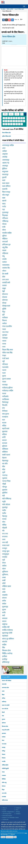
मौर (3, 531)
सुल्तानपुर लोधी (7, 633)
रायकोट (4, 557)
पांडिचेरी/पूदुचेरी (5, 768)
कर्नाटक (3, 737)
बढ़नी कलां (5, 428)
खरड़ (3, 204)
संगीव (4, 601)
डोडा (3, 277)
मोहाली (4, 528)
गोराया (4, 224)
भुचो (3, 472)
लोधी (3, 583)
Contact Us (18, 807)
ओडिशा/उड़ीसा (5, 765)
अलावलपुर (5, 160)
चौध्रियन (4, 239)
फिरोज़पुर (5, 402)
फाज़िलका (5, 399)
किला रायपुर (6, 192)
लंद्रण (4, 569)
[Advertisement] (14, 55)
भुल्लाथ (4, 478)
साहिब (4, 645)
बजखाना (5, 417)
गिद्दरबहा (5, 215)
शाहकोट (5, 595)
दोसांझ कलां (6, 306)
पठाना (4, 370)
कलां (3, 180)
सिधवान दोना (6, 650)
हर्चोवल (4, 656)
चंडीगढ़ (3, 698)
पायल (4, 382)
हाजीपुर (4, 659)
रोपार (4, 563)
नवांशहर (5, 338)
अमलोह (4, 157)
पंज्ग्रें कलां (5, 358)
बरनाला (4, 443)
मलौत (4, 510)
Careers (4, 809)
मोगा (3, 522)
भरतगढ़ (4, 475)
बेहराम (4, 458)
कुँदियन (4, 169)
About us (4, 807)
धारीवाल (5, 317)
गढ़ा (3, 209)
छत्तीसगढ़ (4, 701)
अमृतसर (5, 154)
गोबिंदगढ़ (5, 221)
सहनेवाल (5, 636)
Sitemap (18, 811)
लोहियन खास (6, 586)
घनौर (3, 227)
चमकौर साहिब (6, 233)
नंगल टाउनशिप (7, 326)
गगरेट (4, 207)
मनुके (4, 501)
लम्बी (3, 580)
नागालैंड (3, 761)
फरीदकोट (5, 396)
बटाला (4, 423)
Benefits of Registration (8, 811)
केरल (3, 740)
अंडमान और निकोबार (6, 680)
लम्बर (4, 577)
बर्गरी (4, 437)
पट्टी (3, 361)
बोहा (3, 469)
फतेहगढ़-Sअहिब (7, 391)
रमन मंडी (5, 542)
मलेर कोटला (6, 504)
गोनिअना (5, 218)
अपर (3, 148)
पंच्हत (4, 355)
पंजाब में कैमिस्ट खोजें (19, 9)
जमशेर (4, 259)
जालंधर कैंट (6, 268)
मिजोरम (3, 758)
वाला (3, 589)
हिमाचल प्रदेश (5, 726)
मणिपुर (3, 751)
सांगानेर (4, 642)
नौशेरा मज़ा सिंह (7, 353)
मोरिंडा (4, 525)
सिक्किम (4, 779)
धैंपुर (3, 312)
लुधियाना (5, 572)
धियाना (4, 320)
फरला (4, 393)
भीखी (4, 484)
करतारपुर (5, 174)
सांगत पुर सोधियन (8, 639)
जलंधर (4, 262)
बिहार (3, 694)
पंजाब (3, 772)
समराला (4, 618)
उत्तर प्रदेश (4, 793)
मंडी (3, 496)
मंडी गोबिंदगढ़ (6, 499)
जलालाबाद (5, 265)
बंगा (3, 408)
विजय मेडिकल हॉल (6, 132)
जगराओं (5, 242)
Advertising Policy (6, 813)
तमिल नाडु (4, 782)
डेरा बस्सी (5, 274)
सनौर (4, 612)
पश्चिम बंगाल (5, 800)
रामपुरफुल (5, 554)
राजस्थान (4, 775)
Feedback (18, 813)
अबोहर (4, 151)
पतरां (4, 373)
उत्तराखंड (4, 796)
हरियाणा (4, 722)
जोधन (4, 271)
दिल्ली (3, 712)
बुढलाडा (4, 431)
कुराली (4, 177)
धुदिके (4, 309)
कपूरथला (5, 171)
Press (17, 809)
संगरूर (4, 598)
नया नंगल (5, 332)
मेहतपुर (4, 516)
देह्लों (3, 291)
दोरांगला (5, 300)
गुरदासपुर (5, 212)
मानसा (4, 519)
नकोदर (4, 323)
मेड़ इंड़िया (3, 9)
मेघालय (3, 754)
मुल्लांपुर (5, 507)
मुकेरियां (4, 493)
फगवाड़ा (5, 385)
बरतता (4, 440)
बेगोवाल (4, 411)
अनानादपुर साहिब (8, 145)
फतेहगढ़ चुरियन (7, 388)
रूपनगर (4, 537)
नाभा (3, 347)
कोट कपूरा (5, 195)
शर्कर (4, 592)
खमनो (4, 201)
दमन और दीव (5, 708)
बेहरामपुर (5, 461)
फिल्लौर (4, 405)
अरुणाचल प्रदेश (5, 687)
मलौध (4, 513)
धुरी (3, 315)
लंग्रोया (4, 566)
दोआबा (4, 297)
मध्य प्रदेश (4, 744)
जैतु (3, 256)
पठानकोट (5, 367)
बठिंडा (4, 426)
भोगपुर (4, 487)
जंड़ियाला (5, 253)
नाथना (4, 341)
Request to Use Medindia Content (10, 817)
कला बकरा (5, 183)
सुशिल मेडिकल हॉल (6, 136)
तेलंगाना (3, 786)
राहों (3, 560)
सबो (3, 615)
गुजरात (3, 719)
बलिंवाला (5, 449)
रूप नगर (5, 534)
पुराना (4, 376)
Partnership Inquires (7, 815)
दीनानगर (5, 294)
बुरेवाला (4, 446)
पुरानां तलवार (6, 379)
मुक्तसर (4, 490)
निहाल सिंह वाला (7, 350)
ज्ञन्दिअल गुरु (6, 244)
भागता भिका (6, 481)
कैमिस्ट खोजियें (10, 9)
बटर (3, 420)
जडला (4, 250)
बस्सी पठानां (6, 455)
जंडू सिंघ (5, 247)
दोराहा (4, 303)
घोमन (4, 230)
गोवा (3, 715)
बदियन (4, 434)
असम (3, 691)
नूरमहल (4, 335)
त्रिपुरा (3, 789)
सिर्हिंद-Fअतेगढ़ (7, 653)
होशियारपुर (5, 662)
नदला (4, 329)
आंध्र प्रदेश (4, 684)
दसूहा (4, 288)
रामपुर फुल (5, 551)
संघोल (4, 604)
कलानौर (4, 189)
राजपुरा (4, 548)
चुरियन (4, 236)
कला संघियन (6, 186)
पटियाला (5, 364)
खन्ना (3, 198)
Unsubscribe (5, 819)
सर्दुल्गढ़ (4, 624)
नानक (4, 344)
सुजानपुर (5, 607)
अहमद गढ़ (5, 163)
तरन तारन (5, 280)
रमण (3, 539)
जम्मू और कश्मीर (5, 729)
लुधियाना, (5, 574)
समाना (4, 621)
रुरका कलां (5, 545)
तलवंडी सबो (6, 282)
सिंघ (3, 648)
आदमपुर (5, 166)
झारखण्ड (4, 733)
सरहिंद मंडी (5, 627)
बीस (3, 466)
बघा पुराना (5, 414)
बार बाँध (5, 464)
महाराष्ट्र (3, 747)
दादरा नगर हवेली (5, 705)
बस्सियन (5, 452)
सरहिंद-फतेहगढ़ (7, 630)
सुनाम (4, 610)
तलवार (4, 285)
